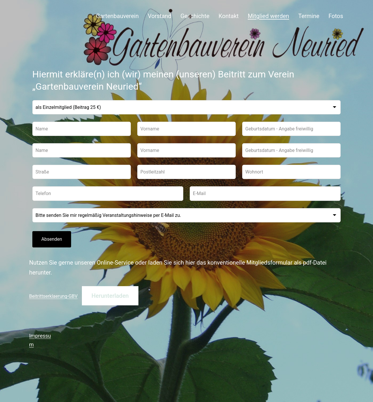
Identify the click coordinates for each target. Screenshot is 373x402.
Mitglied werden (268, 16)
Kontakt (229, 16)
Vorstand (159, 16)
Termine (308, 16)
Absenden (51, 239)
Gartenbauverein (117, 16)
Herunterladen (110, 295)
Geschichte (195, 16)
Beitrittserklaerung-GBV (53, 296)
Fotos (335, 16)
